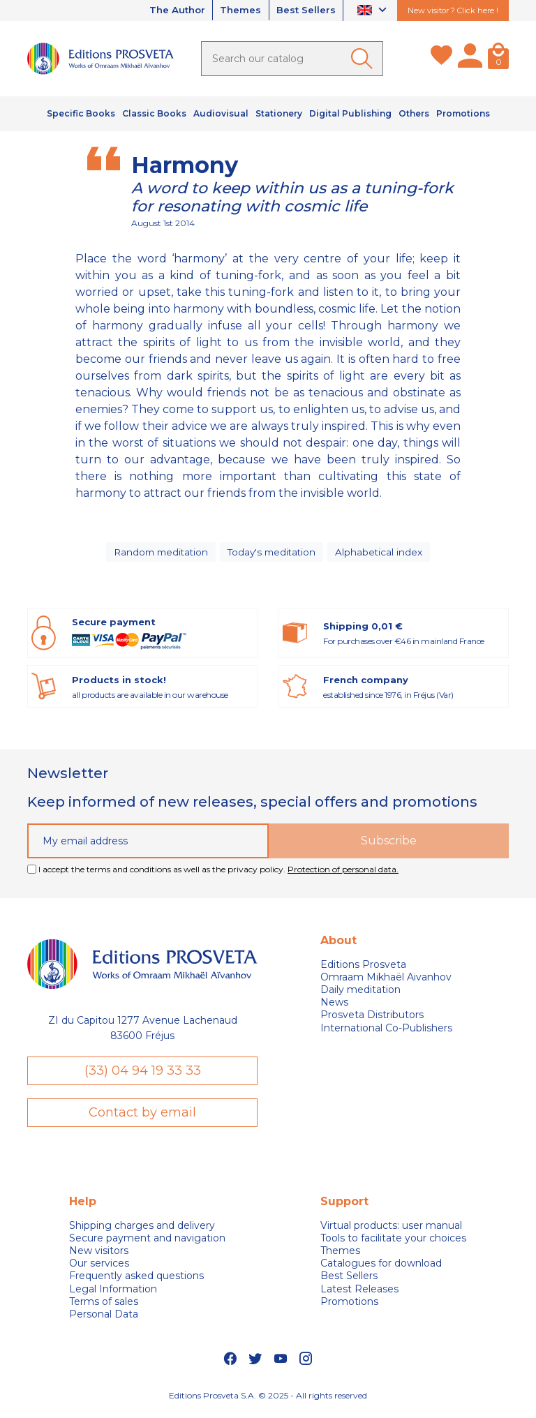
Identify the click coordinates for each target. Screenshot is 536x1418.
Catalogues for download (381, 1268)
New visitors (98, 1255)
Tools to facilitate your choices (393, 1243)
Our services (99, 1268)
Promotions (349, 1306)
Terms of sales (103, 1306)
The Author (168, 10)
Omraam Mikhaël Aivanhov (386, 981)
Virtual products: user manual (391, 1230)
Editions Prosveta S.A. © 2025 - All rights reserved (268, 1400)
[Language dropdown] (373, 10)
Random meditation (159, 554)
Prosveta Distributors (372, 1019)
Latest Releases (359, 1294)
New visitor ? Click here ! (453, 10)
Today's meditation (274, 554)
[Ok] (364, 58)
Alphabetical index (382, 554)
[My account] (470, 58)
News (334, 1006)
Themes (236, 10)
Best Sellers (304, 10)
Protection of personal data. (343, 873)
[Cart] (498, 59)
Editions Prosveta (363, 968)
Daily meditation (360, 993)
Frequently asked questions (136, 1280)
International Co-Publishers (386, 1032)
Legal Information (113, 1294)
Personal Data (103, 1319)
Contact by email (142, 1116)
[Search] (292, 58)
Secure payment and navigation (147, 1243)
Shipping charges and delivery (142, 1230)
